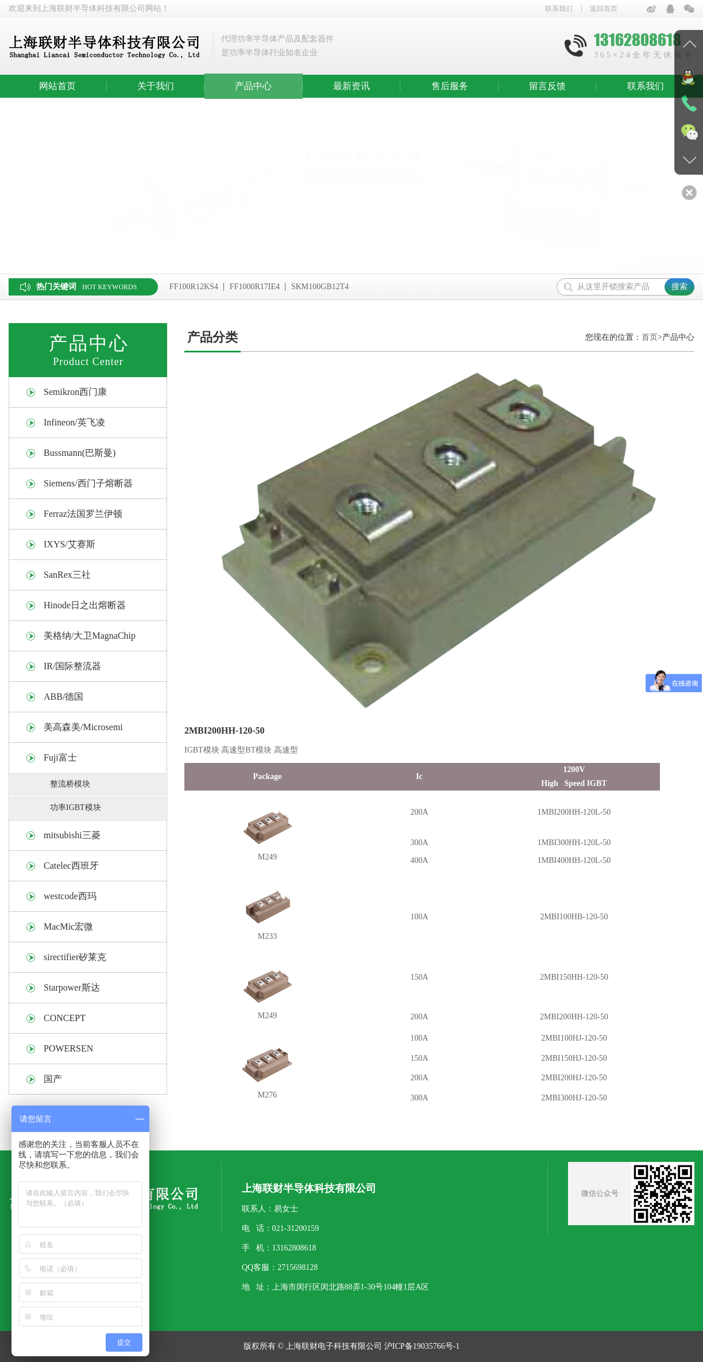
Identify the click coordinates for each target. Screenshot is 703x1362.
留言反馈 (547, 86)
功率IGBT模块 (75, 807)
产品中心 (253, 86)
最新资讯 (351, 86)
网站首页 (57, 86)
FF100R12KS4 (193, 286)
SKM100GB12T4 (320, 286)
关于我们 (155, 86)
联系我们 (559, 9)
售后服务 (449, 86)
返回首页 (603, 9)
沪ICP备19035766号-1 (421, 1346)
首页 (650, 337)
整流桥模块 (70, 784)
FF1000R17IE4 (255, 286)
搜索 (679, 286)
